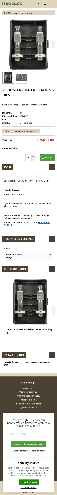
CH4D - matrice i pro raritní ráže (27, 363)
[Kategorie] (53, 4)
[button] (8, 44)
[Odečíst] (33, 159)
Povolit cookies (29, 482)
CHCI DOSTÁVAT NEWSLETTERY (28, 444)
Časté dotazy (28, 388)
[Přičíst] (33, 156)
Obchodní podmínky (28, 391)
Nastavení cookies (28, 487)
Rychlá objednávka (28, 407)
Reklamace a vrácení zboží (28, 403)
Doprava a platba (29, 399)
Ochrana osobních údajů (28, 395)
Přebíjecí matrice (13, 362)
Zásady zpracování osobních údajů (28, 450)
